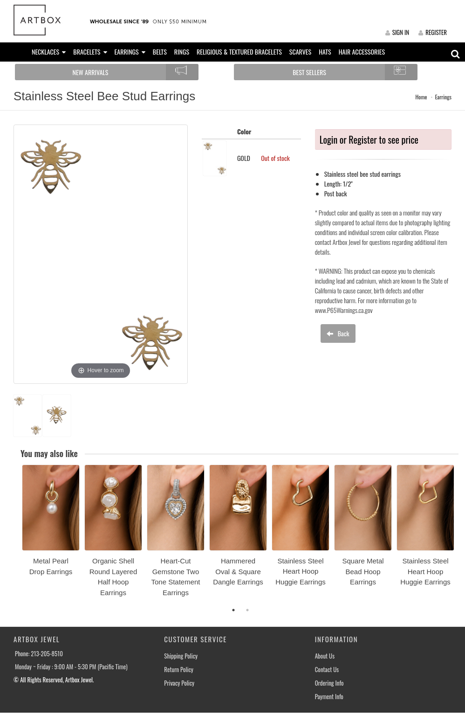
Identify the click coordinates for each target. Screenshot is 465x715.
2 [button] (247, 610)
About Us (325, 656)
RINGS (181, 51)
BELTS (160, 51)
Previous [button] (15, 536)
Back (338, 333)
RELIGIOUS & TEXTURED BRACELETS (239, 51)
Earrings (443, 97)
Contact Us (327, 669)
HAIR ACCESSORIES (362, 51)
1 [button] (233, 610)
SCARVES (300, 51)
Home (421, 97)
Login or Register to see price (369, 139)
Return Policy (178, 669)
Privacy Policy (179, 683)
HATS (325, 51)
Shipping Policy (181, 656)
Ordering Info (329, 683)
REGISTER (432, 32)
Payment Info (329, 697)
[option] (51, 523)
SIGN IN (397, 32)
